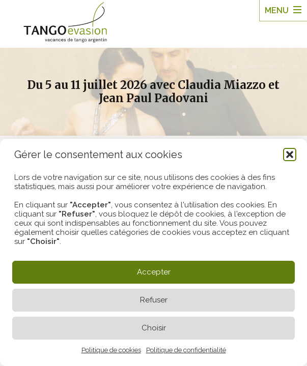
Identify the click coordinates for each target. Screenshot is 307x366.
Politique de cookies (111, 350)
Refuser (154, 299)
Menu (277, 10)
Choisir (154, 327)
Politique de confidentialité (186, 350)
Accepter (154, 272)
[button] (290, 154)
